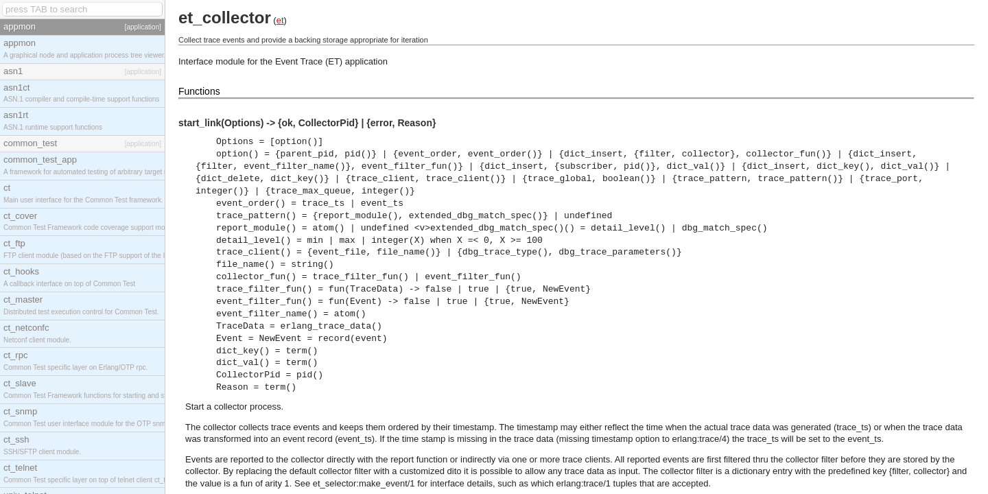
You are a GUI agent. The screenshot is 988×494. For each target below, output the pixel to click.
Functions (199, 91)
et (280, 20)
